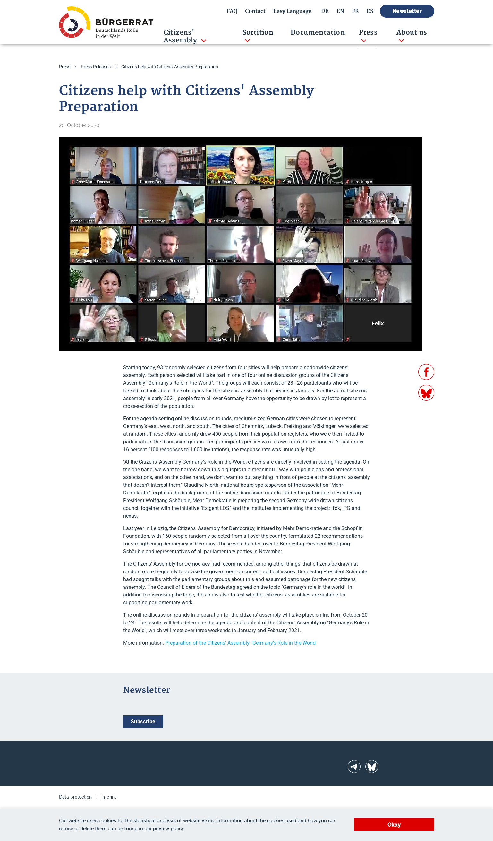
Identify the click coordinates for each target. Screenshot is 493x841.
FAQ (231, 11)
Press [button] (368, 33)
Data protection (75, 797)
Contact (255, 11)
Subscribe (143, 721)
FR (355, 11)
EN (340, 11)
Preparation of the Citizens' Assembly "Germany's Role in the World (240, 643)
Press (64, 66)
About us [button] (411, 33)
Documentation (318, 33)
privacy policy (168, 829)
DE (325, 11)
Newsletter (407, 11)
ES (370, 11)
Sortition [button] (258, 33)
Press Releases (96, 66)
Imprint (108, 797)
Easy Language (292, 11)
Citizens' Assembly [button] (181, 36)
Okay (394, 825)
